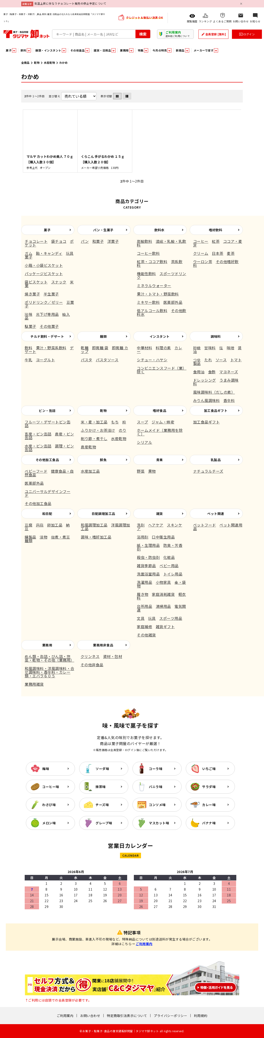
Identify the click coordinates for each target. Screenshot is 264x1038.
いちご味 (209, 768)
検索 (143, 34)
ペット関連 (215, 513)
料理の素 (163, 347)
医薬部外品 (173, 302)
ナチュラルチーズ (208, 471)
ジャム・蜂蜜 (163, 422)
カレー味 (209, 804)
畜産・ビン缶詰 (38, 434)
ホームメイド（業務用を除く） (160, 432)
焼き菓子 (32, 294)
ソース (221, 359)
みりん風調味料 (206, 400)
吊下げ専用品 (47, 314)
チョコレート (36, 241)
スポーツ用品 (170, 618)
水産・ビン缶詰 (38, 446)
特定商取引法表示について (127, 1015)
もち (115, 422)
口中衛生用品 (163, 537)
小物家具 (163, 582)
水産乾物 (49, 62)
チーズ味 (102, 804)
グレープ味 (104, 823)
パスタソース (107, 359)
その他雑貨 (146, 635)
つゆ (197, 359)
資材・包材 (112, 656)
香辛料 (229, 400)
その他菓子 (49, 326)
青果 (159, 459)
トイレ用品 (173, 574)
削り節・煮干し (94, 438)
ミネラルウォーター (154, 285)
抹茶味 (101, 786)
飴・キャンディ (49, 253)
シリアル (144, 442)
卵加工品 (54, 525)
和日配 (47, 513)
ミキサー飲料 (148, 302)
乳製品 (216, 459)
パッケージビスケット (44, 273)
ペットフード (204, 525)
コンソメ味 (157, 804)
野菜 (140, 471)
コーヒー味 (50, 786)
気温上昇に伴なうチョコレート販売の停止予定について (70, 3)
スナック (58, 282)
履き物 (142, 594)
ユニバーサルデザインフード (47, 493)
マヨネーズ (228, 371)
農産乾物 (88, 447)
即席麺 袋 (100, 347)
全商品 (25, 62)
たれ (208, 359)
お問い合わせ (90, 1015)
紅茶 (215, 241)
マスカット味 (159, 823)
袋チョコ (58, 241)
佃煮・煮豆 (60, 537)
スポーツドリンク (161, 275)
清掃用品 (163, 606)
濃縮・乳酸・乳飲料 (161, 243)
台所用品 (144, 606)
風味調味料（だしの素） (214, 392)
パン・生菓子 (103, 230)
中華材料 (144, 347)
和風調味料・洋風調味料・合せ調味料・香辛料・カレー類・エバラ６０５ (49, 672)
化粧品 (169, 557)
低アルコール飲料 (152, 310)
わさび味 (49, 804)
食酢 (212, 371)
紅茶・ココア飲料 (152, 261)
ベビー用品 (169, 565)
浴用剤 (142, 537)
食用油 (199, 371)
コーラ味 (155, 768)
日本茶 (217, 253)
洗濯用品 (144, 582)
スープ (142, 422)
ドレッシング (204, 380)
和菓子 (98, 241)
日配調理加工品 (103, 513)
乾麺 (84, 347)
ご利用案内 (144, 943)
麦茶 (230, 253)
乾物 (36, 62)
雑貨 (159, 513)
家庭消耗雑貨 (163, 594)
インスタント (160, 336)
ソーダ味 (102, 768)
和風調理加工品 (94, 525)
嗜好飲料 (215, 230)
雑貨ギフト (165, 626)
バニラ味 (155, 786)
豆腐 (28, 525)
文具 (140, 618)
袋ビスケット (36, 282)
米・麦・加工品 (94, 422)
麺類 (103, 336)
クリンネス (90, 656)
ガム (28, 253)
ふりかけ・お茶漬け (98, 430)
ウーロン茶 (202, 261)
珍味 (28, 314)
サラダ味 (209, 786)
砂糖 (197, 347)
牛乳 (28, 359)
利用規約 (200, 1015)
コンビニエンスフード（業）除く (161, 369)
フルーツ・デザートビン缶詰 (47, 423)
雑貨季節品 (146, 565)
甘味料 (210, 347)
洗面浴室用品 (148, 574)
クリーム (200, 253)
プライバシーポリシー (170, 1015)
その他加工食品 (47, 459)
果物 (152, 471)
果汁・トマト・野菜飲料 (158, 294)
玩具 (152, 618)
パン (85, 241)
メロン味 (49, 823)
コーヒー (200, 241)
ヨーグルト (45, 359)
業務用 (47, 645)
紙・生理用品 (148, 545)
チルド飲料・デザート (47, 336)
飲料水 (159, 230)
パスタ (86, 359)
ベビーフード (36, 471)
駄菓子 (30, 326)
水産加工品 (90, 471)
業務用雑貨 (34, 684)
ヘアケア (155, 525)
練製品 (30, 537)
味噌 (230, 347)
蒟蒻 (40, 525)
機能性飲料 (146, 273)
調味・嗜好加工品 (96, 537)
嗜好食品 (159, 410)
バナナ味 (209, 823)
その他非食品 (92, 664)
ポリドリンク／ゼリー (44, 302)
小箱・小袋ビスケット (44, 265)
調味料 (216, 336)
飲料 (28, 347)
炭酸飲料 (144, 241)
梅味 (45, 768)
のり (122, 430)
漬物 (43, 537)
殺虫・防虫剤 (148, 557)
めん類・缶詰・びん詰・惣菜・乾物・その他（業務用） (49, 658)
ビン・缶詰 (47, 410)
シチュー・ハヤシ (152, 359)
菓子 (47, 230)
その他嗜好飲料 (216, 263)
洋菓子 (113, 241)
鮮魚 (103, 459)
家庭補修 (144, 626)
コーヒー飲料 (148, 253)
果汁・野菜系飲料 (51, 347)
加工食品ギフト (216, 410)
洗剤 (140, 525)
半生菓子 (51, 294)
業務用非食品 (103, 645)
